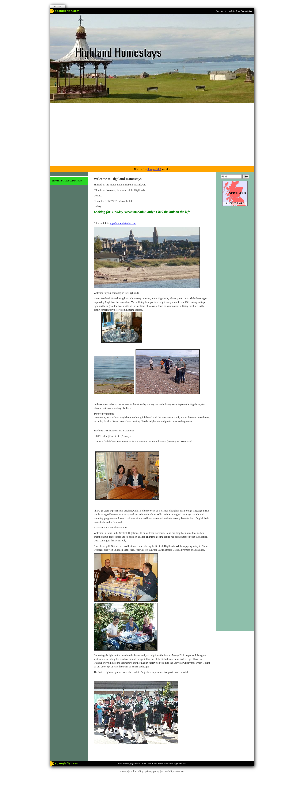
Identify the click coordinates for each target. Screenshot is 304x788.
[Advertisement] (152, 134)
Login (57, 6)
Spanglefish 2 (154, 169)
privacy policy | (153, 771)
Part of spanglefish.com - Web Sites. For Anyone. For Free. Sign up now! (152, 763)
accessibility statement (172, 771)
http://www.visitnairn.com (123, 223)
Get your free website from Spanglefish (234, 11)
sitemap (124, 771)
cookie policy (136, 771)
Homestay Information (67, 180)
